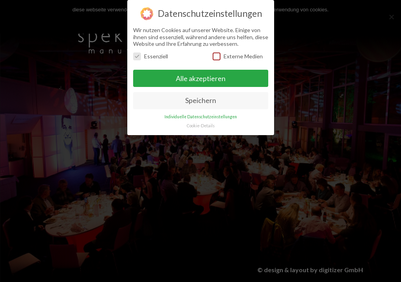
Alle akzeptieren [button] (201, 77)
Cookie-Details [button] (201, 124)
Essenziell (150, 55)
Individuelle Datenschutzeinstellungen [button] (200, 115)
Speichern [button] (200, 100)
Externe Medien (238, 55)
